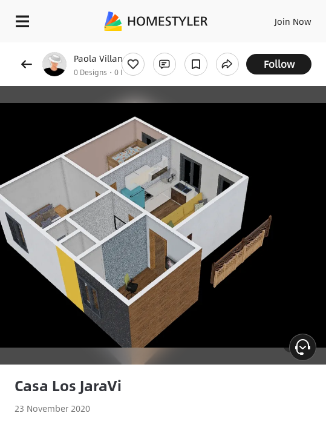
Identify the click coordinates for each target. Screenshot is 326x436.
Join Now (293, 21)
